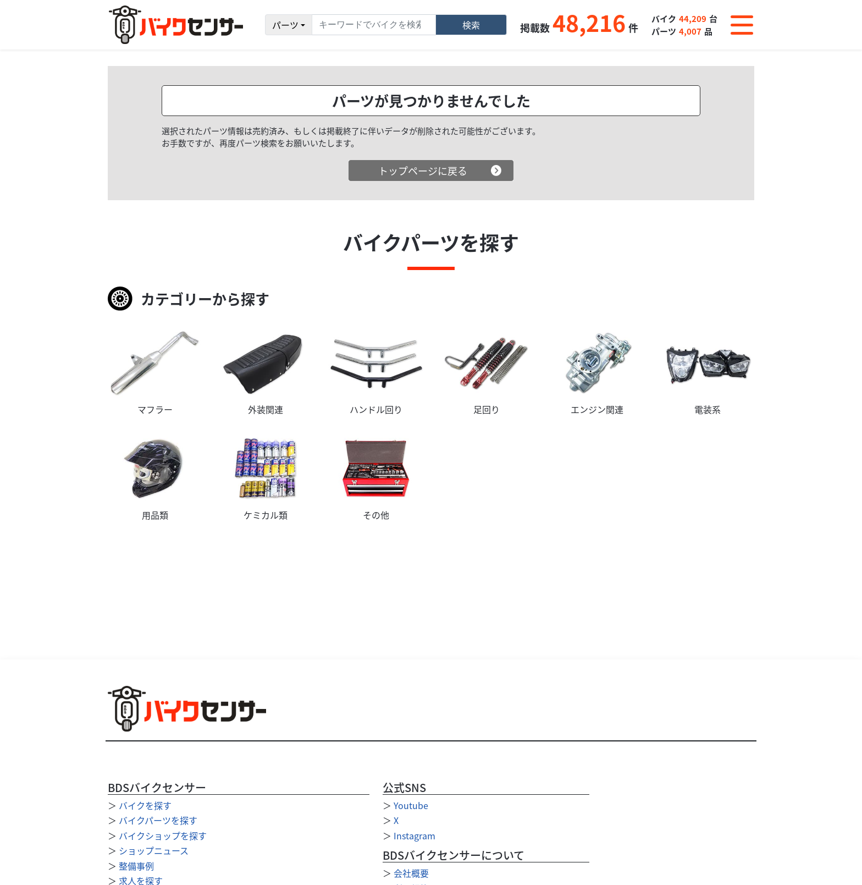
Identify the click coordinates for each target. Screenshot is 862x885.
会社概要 (411, 872)
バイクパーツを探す (158, 820)
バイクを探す (145, 805)
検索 (471, 24)
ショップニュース (154, 850)
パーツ (285, 24)
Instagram (414, 835)
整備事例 (136, 865)
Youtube (411, 805)
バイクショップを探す (163, 835)
